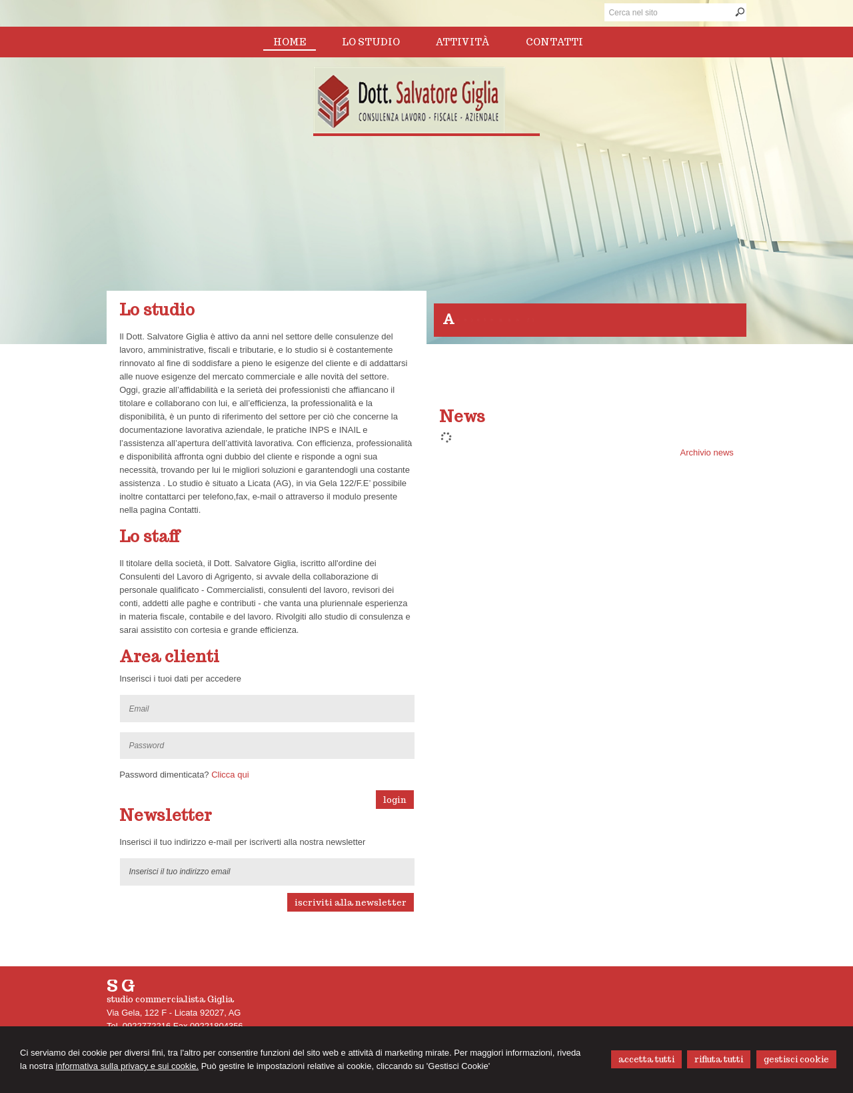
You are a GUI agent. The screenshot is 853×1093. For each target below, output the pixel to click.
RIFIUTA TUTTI (718, 1059)
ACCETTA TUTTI (646, 1059)
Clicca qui (230, 775)
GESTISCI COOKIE (796, 1059)
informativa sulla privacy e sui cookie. (127, 1066)
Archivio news (707, 452)
